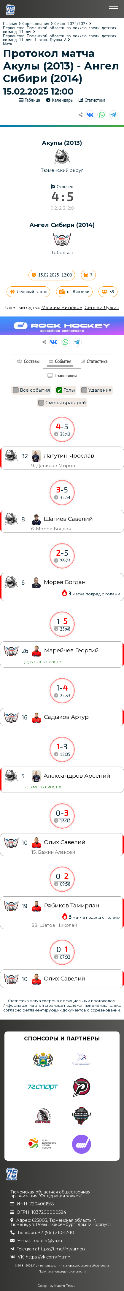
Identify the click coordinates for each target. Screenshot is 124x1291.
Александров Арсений (77, 776)
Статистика (95, 100)
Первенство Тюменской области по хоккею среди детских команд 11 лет (59, 30)
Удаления (96, 390)
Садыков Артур (66, 717)
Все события (31, 390)
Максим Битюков (61, 307)
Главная (10, 23)
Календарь (62, 100)
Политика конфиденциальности (62, 1271)
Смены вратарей (62, 403)
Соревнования (35, 23)
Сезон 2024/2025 (71, 23)
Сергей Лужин (102, 307)
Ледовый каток (32, 291)
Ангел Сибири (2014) (62, 224)
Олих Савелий (64, 978)
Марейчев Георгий (71, 650)
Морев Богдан (65, 582)
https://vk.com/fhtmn (48, 1257)
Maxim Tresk (64, 1286)
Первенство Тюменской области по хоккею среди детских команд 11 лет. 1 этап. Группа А (59, 38)
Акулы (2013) (62, 142)
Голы (65, 390)
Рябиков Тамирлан (71, 905)
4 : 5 (62, 196)
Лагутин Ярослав (69, 455)
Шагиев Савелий (68, 519)
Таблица (32, 100)
